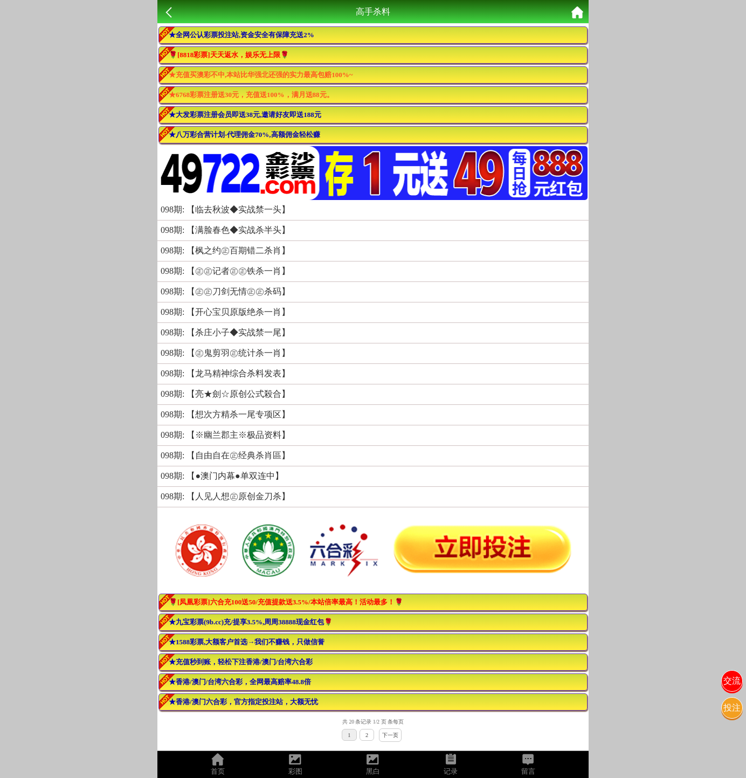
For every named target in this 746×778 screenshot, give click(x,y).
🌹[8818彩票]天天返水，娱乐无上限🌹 (229, 55)
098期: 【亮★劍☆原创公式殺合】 (225, 393)
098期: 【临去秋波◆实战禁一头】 (225, 209)
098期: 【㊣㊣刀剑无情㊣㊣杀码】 (225, 291)
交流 (732, 680)
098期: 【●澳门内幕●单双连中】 (222, 475)
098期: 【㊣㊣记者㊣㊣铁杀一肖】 (225, 271)
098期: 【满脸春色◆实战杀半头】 (225, 230)
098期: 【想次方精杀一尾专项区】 (225, 414)
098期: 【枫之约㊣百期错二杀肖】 (225, 250)
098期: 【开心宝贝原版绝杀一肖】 (225, 311)
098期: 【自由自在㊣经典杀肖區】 (225, 455)
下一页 (390, 735)
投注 (732, 707)
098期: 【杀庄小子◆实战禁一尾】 (225, 332)
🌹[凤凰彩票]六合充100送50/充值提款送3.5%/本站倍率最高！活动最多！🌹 (286, 602)
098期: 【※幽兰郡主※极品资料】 (225, 434)
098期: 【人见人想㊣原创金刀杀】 (225, 496)
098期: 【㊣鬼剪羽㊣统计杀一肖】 (225, 352)
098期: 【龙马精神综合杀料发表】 (225, 373)
